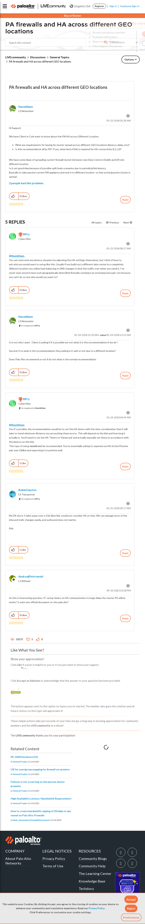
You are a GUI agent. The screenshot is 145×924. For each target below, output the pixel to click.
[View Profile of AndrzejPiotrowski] (30, 576)
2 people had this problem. (26, 183)
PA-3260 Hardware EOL (24, 756)
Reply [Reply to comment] (125, 293)
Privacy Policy (96, 908)
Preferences (131, 917)
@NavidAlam (16, 255)
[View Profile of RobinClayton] (27, 489)
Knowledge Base (92, 881)
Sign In (113, 6)
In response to (30, 325)
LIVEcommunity (15, 57)
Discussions (38, 57)
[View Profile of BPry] (26, 234)
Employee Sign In (129, 6)
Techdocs (86, 888)
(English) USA (80, 6)
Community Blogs (93, 858)
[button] (131, 899)
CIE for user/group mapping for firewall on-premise (40, 769)
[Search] (57, 42)
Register (99, 6)
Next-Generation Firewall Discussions (31, 820)
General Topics (59, 57)
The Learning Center (95, 873)
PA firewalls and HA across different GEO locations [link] (40, 61)
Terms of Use (52, 866)
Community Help (92, 866)
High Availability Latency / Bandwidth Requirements (41, 798)
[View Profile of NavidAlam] (25, 106)
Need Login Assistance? (123, 49)
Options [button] (129, 59)
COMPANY (15, 851)
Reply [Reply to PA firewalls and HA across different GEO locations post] (125, 199)
